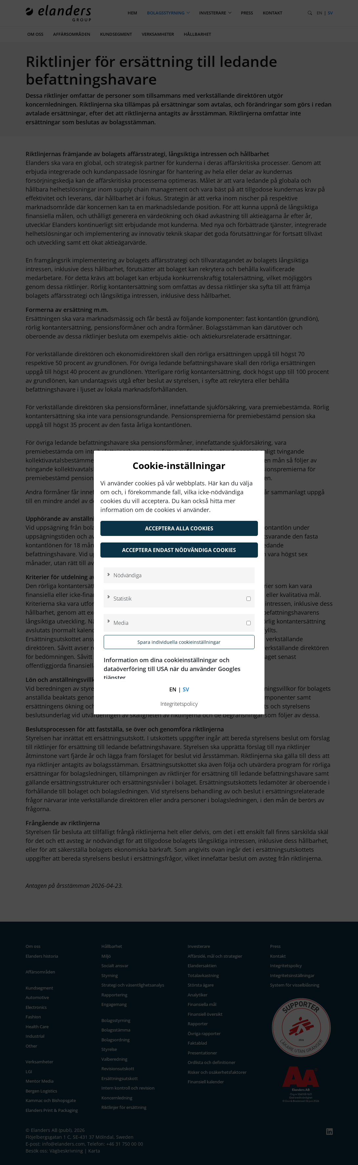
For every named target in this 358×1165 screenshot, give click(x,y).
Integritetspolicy (179, 703)
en (173, 689)
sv (186, 689)
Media (121, 622)
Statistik (123, 598)
